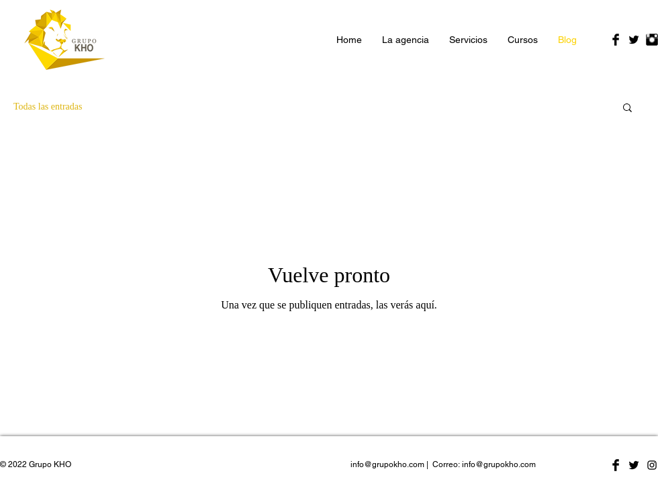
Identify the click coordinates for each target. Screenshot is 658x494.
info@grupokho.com (387, 464)
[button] (627, 108)
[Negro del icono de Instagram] (652, 465)
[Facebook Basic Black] (616, 40)
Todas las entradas (47, 106)
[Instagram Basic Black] (652, 40)
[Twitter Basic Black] (634, 40)
